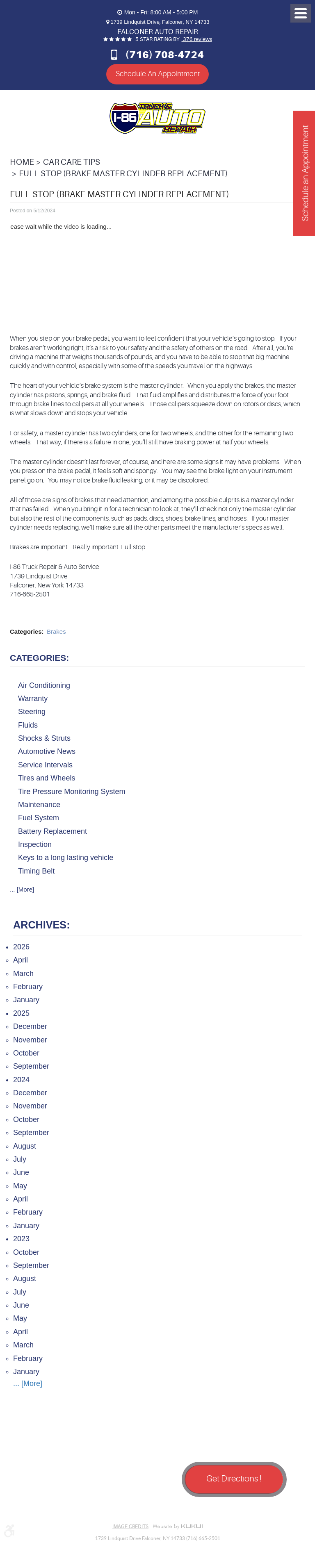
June (21, 1172)
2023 (21, 1239)
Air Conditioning (44, 685)
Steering (32, 712)
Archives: (41, 925)
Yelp (63, 1507)
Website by (178, 1526)
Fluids (28, 725)
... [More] (22, 888)
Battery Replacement (52, 831)
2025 (21, 1013)
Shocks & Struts (44, 738)
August (24, 1146)
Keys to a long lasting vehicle (65, 857)
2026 (21, 947)
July (19, 1159)
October (26, 1053)
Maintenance (39, 805)
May (20, 1185)
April (20, 960)
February (28, 987)
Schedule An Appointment (158, 74)
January (26, 1000)
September (31, 1066)
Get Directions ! (234, 1478)
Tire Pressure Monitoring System (71, 791)
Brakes (56, 631)
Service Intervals (45, 764)
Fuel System (38, 818)
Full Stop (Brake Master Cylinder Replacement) (123, 173)
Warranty (33, 698)
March (23, 973)
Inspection (35, 844)
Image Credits (130, 1526)
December (30, 1026)
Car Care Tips (71, 162)
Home (22, 162)
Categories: (39, 657)
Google (42, 1507)
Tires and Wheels (46, 778)
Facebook (22, 1507)
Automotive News (46, 751)
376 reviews (197, 39)
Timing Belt (36, 871)
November (30, 1039)
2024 (21, 1079)
